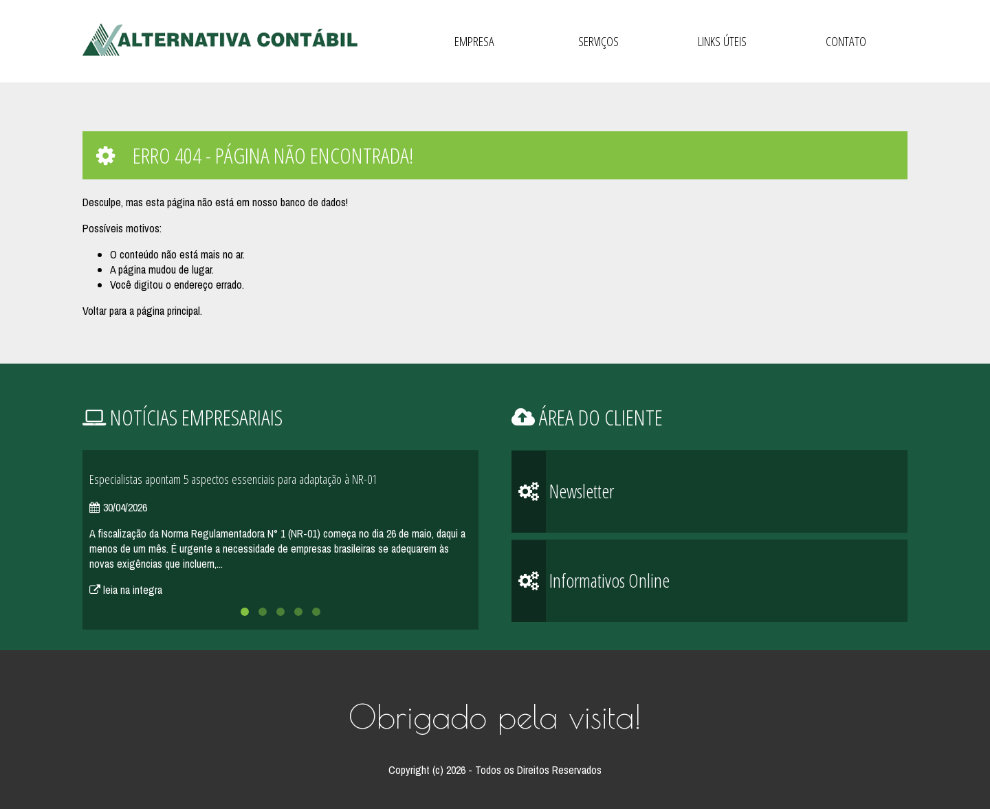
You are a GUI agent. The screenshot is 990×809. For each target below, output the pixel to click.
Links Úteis (722, 41)
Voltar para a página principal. (142, 310)
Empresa (474, 41)
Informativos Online (591, 581)
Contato (846, 41)
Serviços (598, 41)
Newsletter (563, 492)
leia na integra (125, 589)
